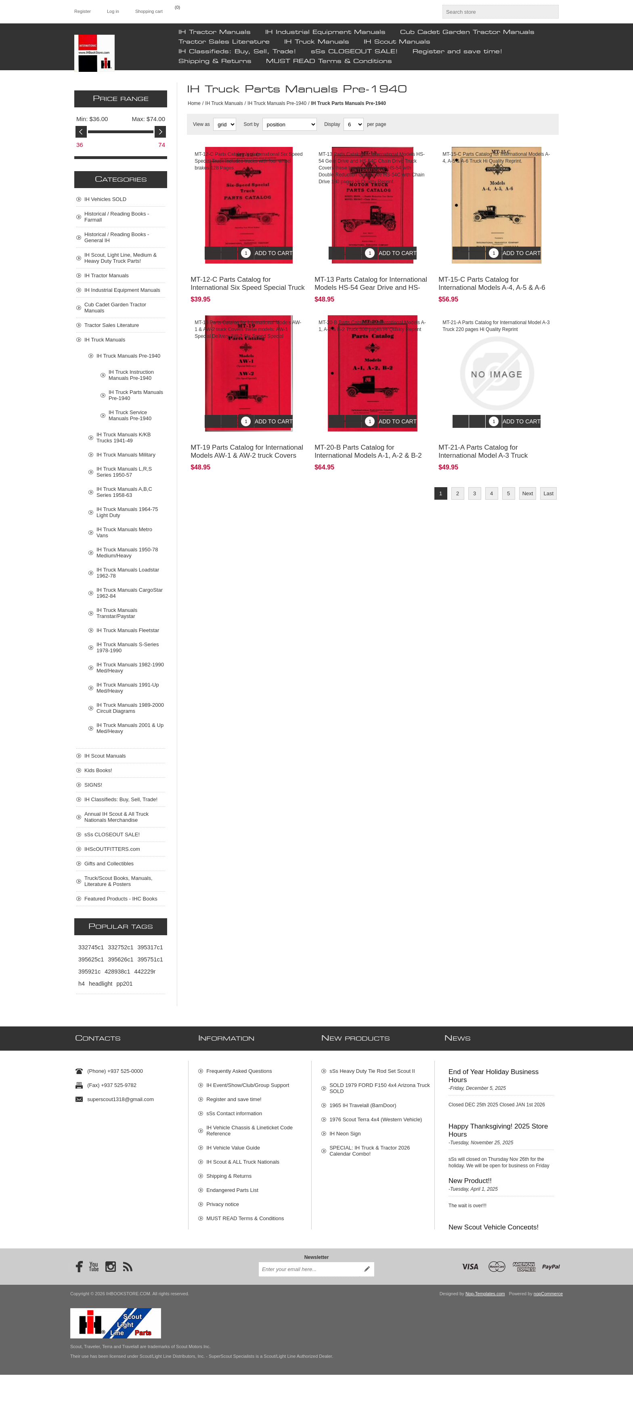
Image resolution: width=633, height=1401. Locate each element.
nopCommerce (548, 1319)
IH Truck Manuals (316, 42)
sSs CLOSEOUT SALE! (354, 51)
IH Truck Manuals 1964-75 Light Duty (127, 512)
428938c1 (117, 971)
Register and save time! (458, 51)
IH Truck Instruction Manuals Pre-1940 (131, 375)
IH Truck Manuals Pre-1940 (276, 103)
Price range (121, 99)
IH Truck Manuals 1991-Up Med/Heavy (127, 688)
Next (527, 481)
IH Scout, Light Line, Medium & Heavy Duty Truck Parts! (120, 258)
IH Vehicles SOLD (105, 199)
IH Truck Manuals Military (125, 455)
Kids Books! (98, 770)
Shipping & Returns (215, 61)
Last (548, 481)
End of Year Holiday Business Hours (494, 1073)
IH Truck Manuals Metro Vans (124, 532)
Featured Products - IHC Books (120, 899)
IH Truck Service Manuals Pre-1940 (130, 415)
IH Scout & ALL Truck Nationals (242, 1159)
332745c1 (91, 947)
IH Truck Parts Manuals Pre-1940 (136, 395)
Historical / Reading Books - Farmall (116, 217)
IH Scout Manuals (397, 42)
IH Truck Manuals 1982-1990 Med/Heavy (130, 668)
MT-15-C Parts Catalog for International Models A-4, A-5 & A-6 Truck (491, 281)
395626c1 (120, 959)
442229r (144, 971)
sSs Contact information (234, 1110)
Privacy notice (222, 1201)
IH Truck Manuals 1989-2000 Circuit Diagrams (130, 708)
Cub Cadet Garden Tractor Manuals (467, 32)
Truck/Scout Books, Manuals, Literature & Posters (118, 881)
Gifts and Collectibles (109, 864)
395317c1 (150, 947)
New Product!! (470, 1177)
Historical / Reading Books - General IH (116, 237)
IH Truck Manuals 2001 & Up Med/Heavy (129, 728)
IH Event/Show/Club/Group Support (247, 1082)
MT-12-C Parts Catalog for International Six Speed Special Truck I (248, 281)
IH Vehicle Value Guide (233, 1144)
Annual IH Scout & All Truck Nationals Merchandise (116, 817)
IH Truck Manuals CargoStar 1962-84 (129, 593)
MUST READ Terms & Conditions (329, 61)
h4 (81, 983)
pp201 (124, 983)
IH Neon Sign (345, 1130)
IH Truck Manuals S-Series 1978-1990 (127, 647)
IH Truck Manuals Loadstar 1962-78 (127, 573)
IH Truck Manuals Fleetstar (127, 630)
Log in (113, 11)
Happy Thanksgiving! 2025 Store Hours (498, 1127)
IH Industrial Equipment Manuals (325, 32)
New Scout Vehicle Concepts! (494, 1224)
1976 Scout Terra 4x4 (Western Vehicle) (375, 1116)
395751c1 (150, 959)
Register (82, 11)
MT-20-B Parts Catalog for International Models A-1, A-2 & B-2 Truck (368, 443)
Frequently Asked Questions (239, 1068)
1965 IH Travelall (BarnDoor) (362, 1102)
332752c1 (120, 947)
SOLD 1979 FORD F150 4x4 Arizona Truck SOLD (379, 1085)
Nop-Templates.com (485, 1319)
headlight (100, 983)
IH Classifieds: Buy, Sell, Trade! (237, 51)
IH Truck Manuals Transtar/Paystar (116, 613)
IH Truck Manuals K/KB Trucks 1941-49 (123, 437)
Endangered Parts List (232, 1187)
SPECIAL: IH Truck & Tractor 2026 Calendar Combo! (369, 1147)
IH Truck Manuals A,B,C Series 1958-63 (124, 492)
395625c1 (91, 959)
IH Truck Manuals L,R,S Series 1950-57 (124, 472)
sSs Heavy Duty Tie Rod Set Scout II (372, 1068)
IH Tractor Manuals (214, 32)
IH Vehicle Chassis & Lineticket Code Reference (249, 1127)
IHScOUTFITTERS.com (112, 849)
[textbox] (493, 11)
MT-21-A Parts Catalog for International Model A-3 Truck (483, 439)
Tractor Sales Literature (224, 42)
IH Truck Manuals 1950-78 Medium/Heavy (127, 553)
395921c (89, 971)
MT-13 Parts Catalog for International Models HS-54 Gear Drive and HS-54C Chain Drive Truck (370, 281)
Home (194, 103)
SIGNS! (93, 785)
